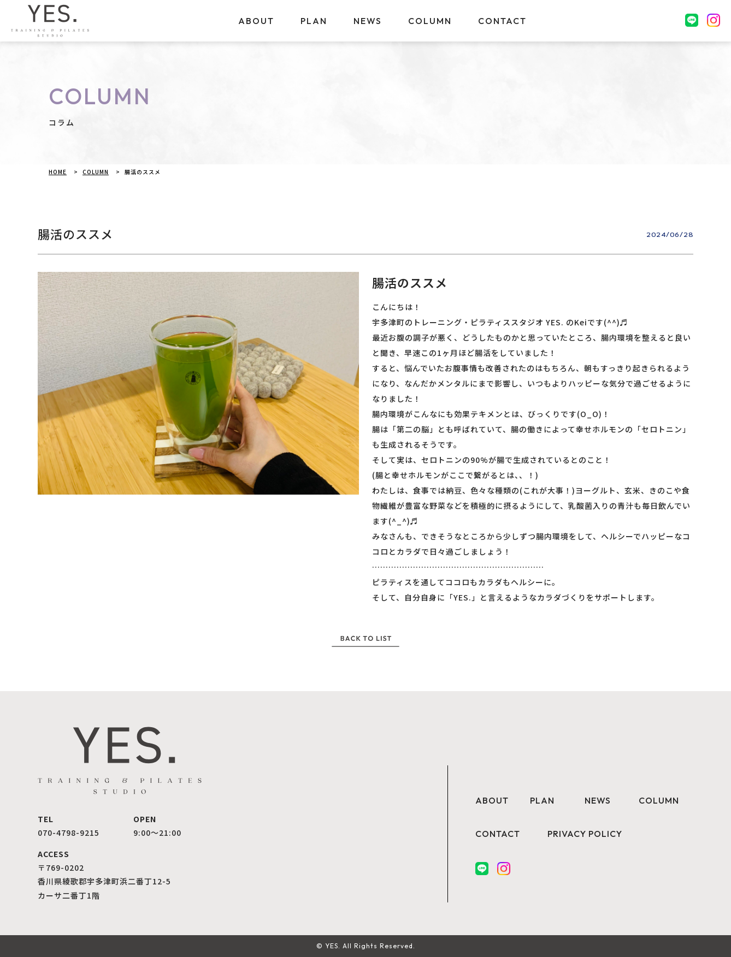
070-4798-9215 (68, 832)
